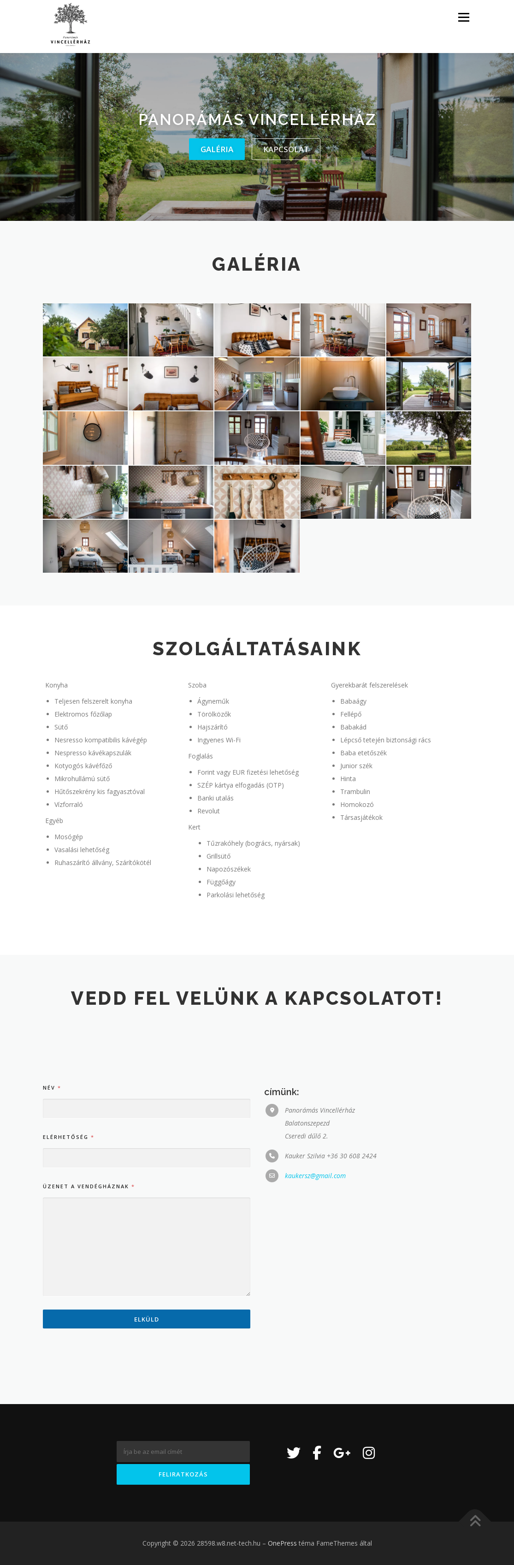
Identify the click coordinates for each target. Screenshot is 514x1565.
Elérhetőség (68, 1307)
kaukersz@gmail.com (315, 1345)
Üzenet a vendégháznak (88, 1356)
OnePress (282, 1543)
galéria (217, 149)
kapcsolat (286, 149)
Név (51, 1257)
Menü (463, 17)
